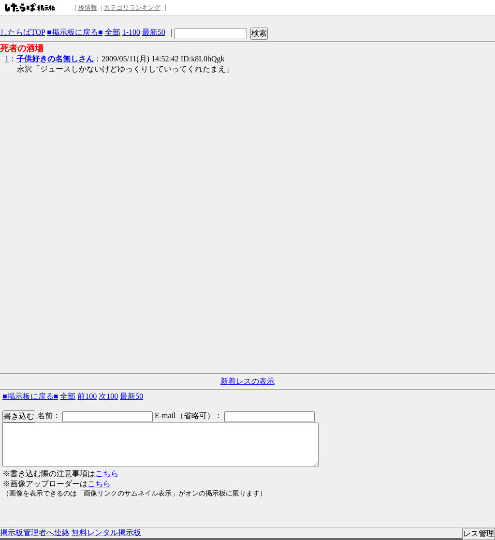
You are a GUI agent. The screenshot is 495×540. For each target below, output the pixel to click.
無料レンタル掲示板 (106, 532)
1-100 (131, 32)
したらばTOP (22, 32)
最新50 (153, 32)
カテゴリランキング (132, 7)
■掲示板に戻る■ (74, 32)
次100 (108, 396)
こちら (106, 473)
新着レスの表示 (247, 381)
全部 (112, 32)
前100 (87, 396)
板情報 (87, 7)
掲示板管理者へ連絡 (35, 532)
